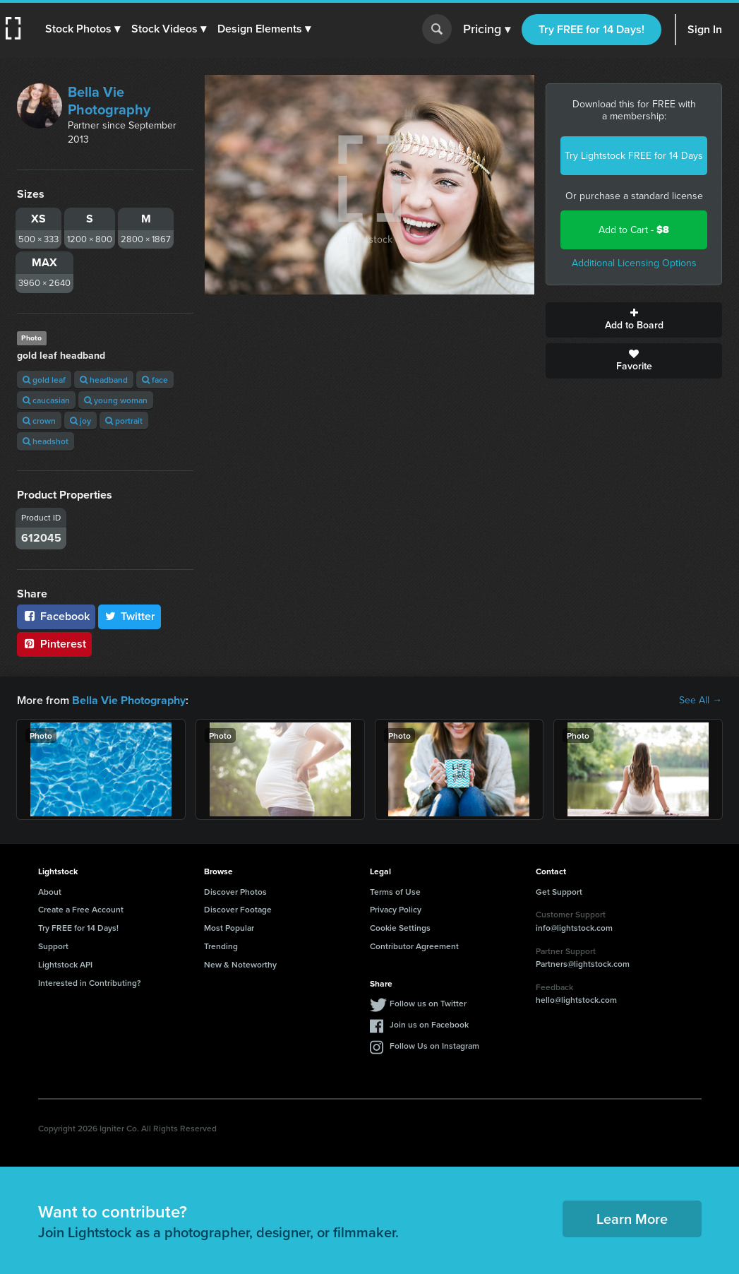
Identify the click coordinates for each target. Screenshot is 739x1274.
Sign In (704, 29)
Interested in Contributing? (89, 982)
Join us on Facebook (429, 1024)
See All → (700, 700)
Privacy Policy (395, 909)
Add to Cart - (634, 229)
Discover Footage (238, 909)
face (155, 380)
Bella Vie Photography (109, 100)
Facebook (56, 616)
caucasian (46, 400)
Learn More (632, 1218)
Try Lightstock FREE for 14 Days (634, 155)
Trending (221, 946)
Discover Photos (235, 891)
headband (104, 380)
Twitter (130, 616)
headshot (45, 441)
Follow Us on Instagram (434, 1046)
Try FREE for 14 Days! (591, 29)
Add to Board (634, 320)
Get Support (559, 891)
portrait (124, 421)
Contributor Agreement (414, 946)
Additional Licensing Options (634, 263)
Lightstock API (65, 964)
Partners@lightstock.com (583, 964)
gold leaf (44, 380)
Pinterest (54, 644)
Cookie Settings (400, 928)
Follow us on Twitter (428, 1003)
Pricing (486, 29)
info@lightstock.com (574, 928)
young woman (116, 400)
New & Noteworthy (240, 964)
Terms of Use (395, 891)
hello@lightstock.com (576, 1000)
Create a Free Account (81, 909)
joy (80, 421)
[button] (82, 29)
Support (53, 946)
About (49, 891)
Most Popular (229, 928)
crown (39, 421)
